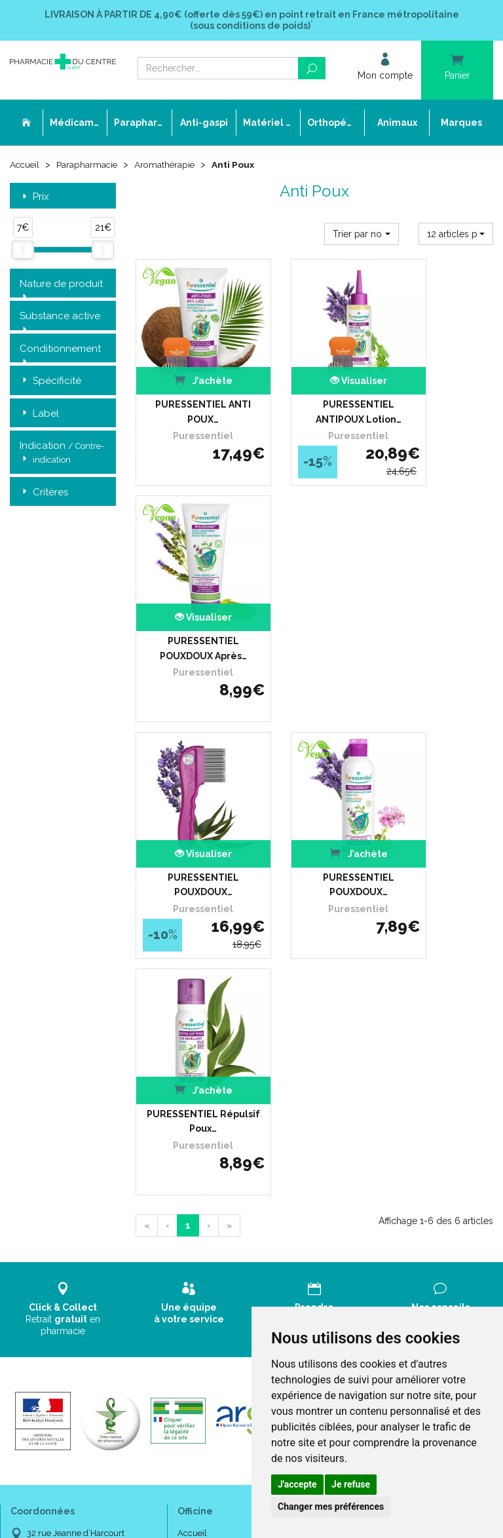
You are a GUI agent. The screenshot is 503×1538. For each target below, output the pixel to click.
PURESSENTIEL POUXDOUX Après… (440, 382)
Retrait (63, 777)
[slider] (23, 251)
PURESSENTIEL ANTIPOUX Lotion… (315, 382)
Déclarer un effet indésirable (232, 1049)
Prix (34, 197)
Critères (44, 493)
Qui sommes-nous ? (216, 1013)
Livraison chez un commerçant (405, 1025)
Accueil (25, 165)
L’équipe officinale (211, 1025)
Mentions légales (210, 1133)
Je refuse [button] (350, 1484)
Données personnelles (221, 1144)
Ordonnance (202, 1038)
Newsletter (198, 1109)
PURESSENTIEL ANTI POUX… (189, 382)
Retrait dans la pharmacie (395, 1002)
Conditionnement (60, 349)
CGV (186, 1121)
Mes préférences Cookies (225, 1169)
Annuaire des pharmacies (227, 1201)
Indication (62, 454)
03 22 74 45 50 (55, 1104)
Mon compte (202, 1180)
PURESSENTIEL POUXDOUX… (189, 589)
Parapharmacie (89, 165)
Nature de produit (61, 285)
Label (39, 414)
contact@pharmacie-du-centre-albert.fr (89, 1132)
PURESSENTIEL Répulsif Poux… (440, 589)
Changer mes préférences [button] (331, 1506)
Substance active (60, 317)
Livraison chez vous (383, 1013)
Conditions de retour (384, 1038)
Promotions (199, 1085)
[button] (361, 234)
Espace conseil (206, 1097)
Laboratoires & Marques (223, 1073)
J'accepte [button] (297, 1484)
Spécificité (50, 382)
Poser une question (214, 1061)
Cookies (192, 1156)
